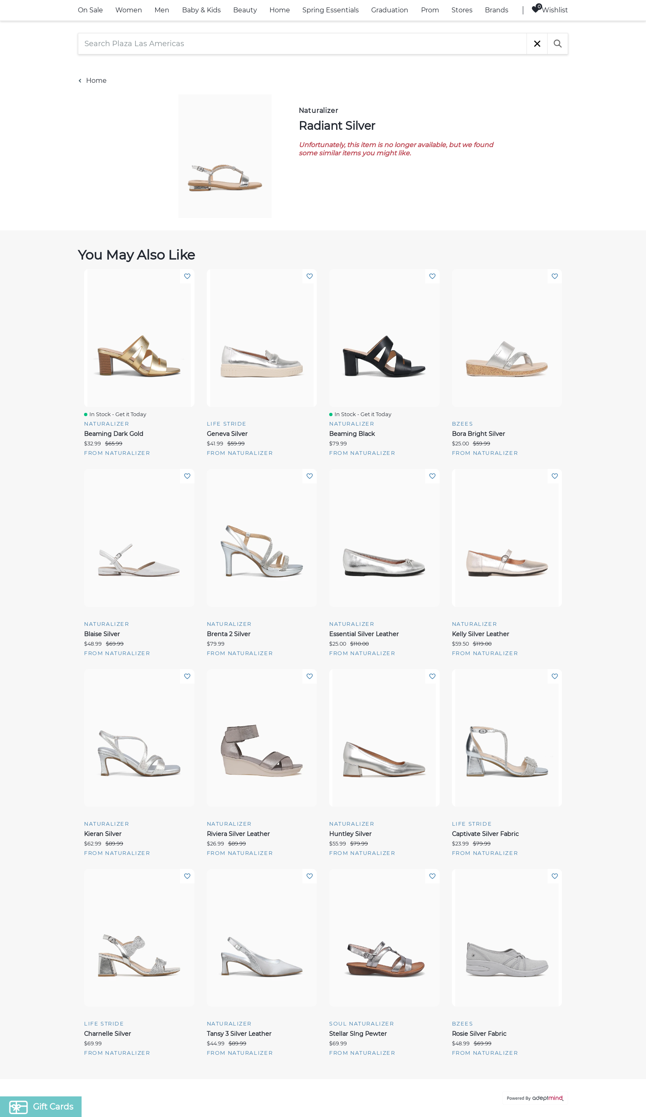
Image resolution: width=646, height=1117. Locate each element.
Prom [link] (430, 10)
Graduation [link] (389, 10)
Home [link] (279, 10)
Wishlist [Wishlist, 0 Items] (549, 9)
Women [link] (128, 10)
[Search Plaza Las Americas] (302, 43)
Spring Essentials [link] (330, 10)
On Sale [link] (90, 10)
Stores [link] (462, 10)
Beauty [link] (245, 10)
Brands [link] (496, 10)
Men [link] (161, 10)
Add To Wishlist (187, 276)
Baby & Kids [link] (201, 10)
